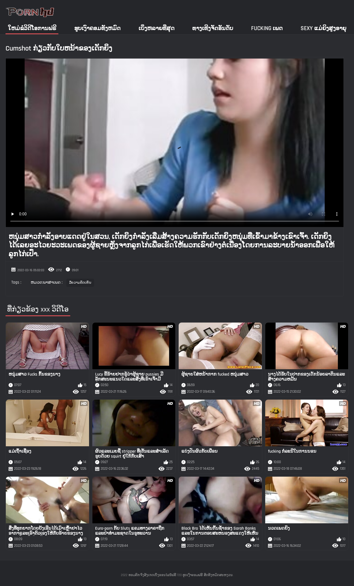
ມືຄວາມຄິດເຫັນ (80, 283)
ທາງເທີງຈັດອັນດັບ (212, 28)
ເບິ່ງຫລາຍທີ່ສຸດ (157, 28)
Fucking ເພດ (267, 28)
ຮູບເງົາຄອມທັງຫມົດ (97, 28)
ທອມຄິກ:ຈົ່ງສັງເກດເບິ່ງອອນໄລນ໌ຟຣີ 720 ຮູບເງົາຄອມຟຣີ (166, 575)
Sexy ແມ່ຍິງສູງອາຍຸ (323, 28)
